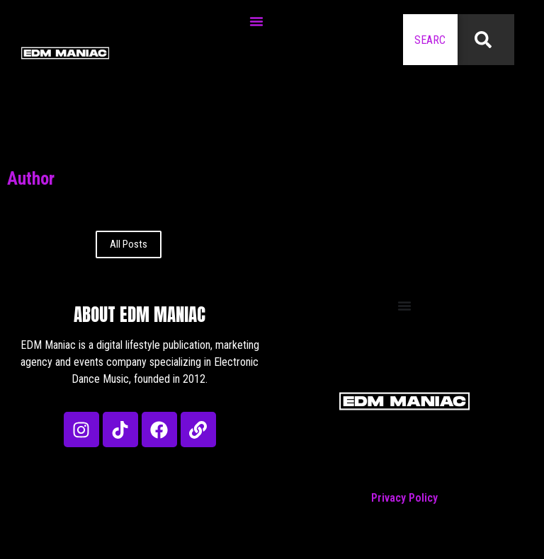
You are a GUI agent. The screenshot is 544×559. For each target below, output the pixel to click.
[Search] (486, 39)
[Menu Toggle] (256, 21)
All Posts (128, 244)
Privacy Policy (404, 498)
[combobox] (430, 39)
